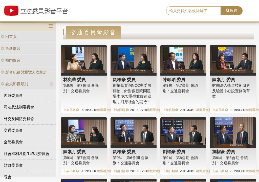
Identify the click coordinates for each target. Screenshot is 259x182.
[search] (193, 10)
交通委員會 (13, 130)
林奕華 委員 (74, 79)
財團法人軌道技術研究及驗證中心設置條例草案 (231, 90)
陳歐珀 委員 (174, 79)
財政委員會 (13, 165)
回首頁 (9, 36)
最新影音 (10, 48)
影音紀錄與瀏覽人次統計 (24, 72)
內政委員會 (13, 95)
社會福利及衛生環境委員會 (26, 153)
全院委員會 (13, 142)
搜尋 (231, 10)
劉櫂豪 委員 (124, 79)
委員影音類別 (14, 84)
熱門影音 (10, 60)
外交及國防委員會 (19, 119)
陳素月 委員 (223, 79)
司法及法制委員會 (19, 107)
